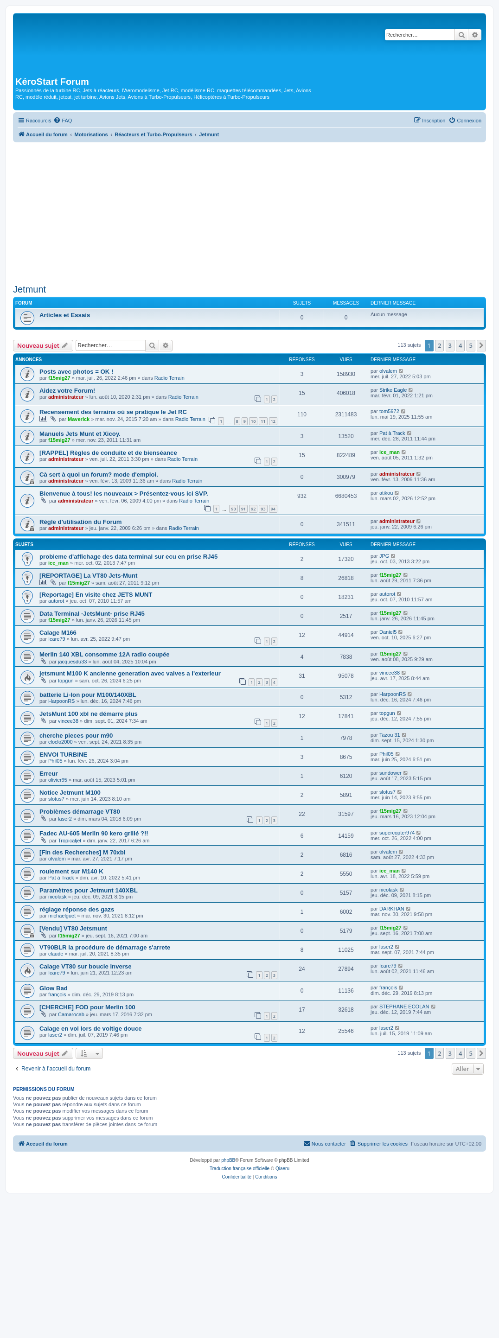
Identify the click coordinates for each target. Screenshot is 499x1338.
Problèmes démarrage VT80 (79, 811)
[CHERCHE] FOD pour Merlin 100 (87, 1007)
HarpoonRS (61, 701)
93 (263, 509)
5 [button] (471, 345)
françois (57, 994)
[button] (481, 345)
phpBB (228, 1160)
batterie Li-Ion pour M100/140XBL (87, 694)
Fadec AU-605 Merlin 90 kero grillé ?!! (93, 833)
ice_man (389, 452)
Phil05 (55, 761)
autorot (56, 601)
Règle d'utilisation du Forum (80, 521)
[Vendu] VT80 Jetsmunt (73, 928)
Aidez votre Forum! (67, 390)
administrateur (65, 397)
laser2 (65, 819)
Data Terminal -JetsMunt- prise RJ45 (92, 613)
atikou (386, 493)
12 (273, 421)
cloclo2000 (60, 742)
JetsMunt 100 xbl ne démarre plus (88, 713)
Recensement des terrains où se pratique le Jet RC (113, 411)
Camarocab (71, 1014)
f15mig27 (59, 378)
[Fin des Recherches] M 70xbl (82, 852)
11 (263, 421)
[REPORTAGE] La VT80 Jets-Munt (88, 575)
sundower (390, 773)
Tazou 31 (389, 735)
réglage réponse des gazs (76, 909)
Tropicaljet (69, 840)
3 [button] (450, 345)
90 (233, 509)
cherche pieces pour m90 (76, 735)
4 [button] (460, 345)
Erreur (48, 773)
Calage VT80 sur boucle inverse (85, 966)
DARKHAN (391, 908)
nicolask (57, 896)
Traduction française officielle (239, 1168)
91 (243, 509)
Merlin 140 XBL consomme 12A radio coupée (104, 654)
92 (253, 509)
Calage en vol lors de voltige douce (90, 1028)
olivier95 (57, 780)
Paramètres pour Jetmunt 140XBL (88, 890)
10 (253, 421)
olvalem (388, 371)
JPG (384, 556)
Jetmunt (29, 289)
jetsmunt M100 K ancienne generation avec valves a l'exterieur (130, 673)
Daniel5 (388, 632)
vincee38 (389, 672)
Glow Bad (53, 988)
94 (273, 509)
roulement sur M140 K (71, 871)
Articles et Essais (64, 315)
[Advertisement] (249, 212)
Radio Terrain (169, 378)
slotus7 (56, 799)
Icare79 (56, 639)
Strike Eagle (393, 390)
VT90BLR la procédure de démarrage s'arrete (104, 947)
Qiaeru (282, 1168)
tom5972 (389, 411)
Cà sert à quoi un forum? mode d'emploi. (98, 474)
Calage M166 (58, 632)
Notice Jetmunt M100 (70, 792)
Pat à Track (392, 433)
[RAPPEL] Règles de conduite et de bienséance (108, 452)
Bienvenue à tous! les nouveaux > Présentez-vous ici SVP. (123, 493)
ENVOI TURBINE (63, 754)
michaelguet (62, 915)
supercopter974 (397, 832)
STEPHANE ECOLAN (404, 1006)
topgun (66, 680)
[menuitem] (62, 120)
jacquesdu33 (72, 661)
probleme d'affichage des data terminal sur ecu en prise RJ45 (128, 556)
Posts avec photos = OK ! (76, 371)
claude (55, 953)
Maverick (79, 419)
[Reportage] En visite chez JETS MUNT (95, 594)
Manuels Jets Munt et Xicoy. (80, 433)
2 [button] (439, 345)
